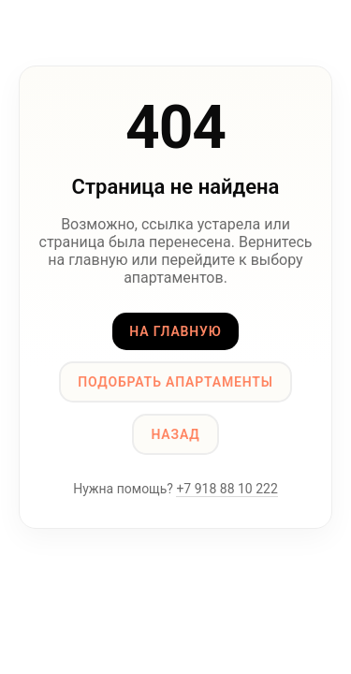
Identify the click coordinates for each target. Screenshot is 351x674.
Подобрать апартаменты (175, 381)
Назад (175, 434)
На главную (175, 331)
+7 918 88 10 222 (226, 488)
